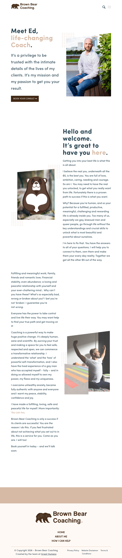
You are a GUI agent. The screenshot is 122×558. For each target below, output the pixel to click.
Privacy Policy (73, 551)
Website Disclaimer (89, 551)
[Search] (102, 7)
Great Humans (48, 554)
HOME (61, 532)
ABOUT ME (61, 537)
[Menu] (109, 7)
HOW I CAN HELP (61, 541)
